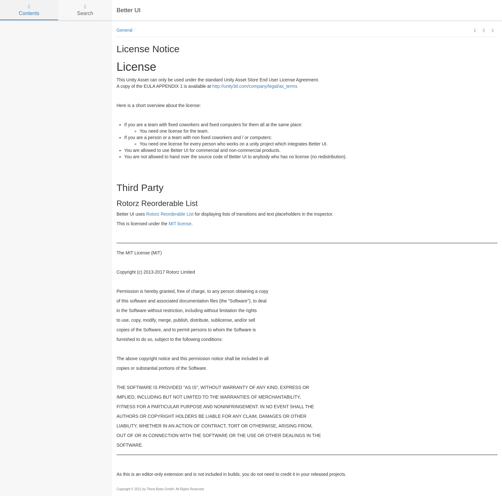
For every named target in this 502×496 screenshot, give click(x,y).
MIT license (180, 223)
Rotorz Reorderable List (170, 214)
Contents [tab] (29, 10)
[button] (475, 30)
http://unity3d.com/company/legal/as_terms (254, 86)
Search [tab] (85, 10)
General (125, 30)
